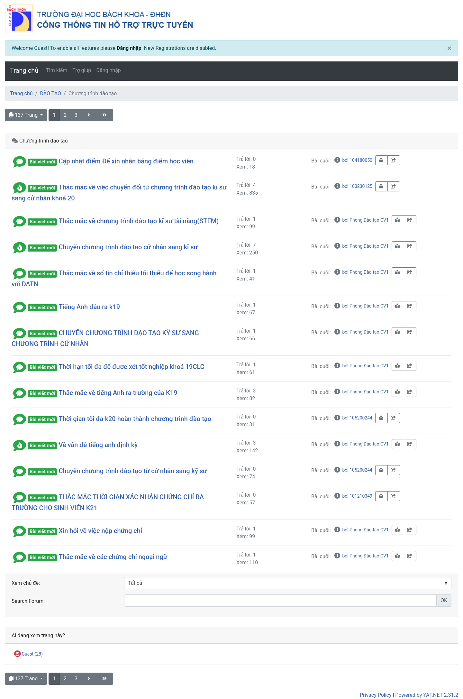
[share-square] (393, 160)
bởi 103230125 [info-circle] (353, 186)
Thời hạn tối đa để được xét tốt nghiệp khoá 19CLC (131, 367)
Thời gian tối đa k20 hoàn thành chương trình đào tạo (135, 419)
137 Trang (24, 115)
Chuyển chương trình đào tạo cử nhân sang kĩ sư (128, 247)
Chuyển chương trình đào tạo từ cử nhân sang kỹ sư (133, 471)
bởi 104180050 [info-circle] (353, 160)
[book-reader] (381, 160)
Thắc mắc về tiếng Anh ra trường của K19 (118, 393)
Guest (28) (28, 654)
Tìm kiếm (56, 70)
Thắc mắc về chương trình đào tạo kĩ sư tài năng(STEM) (139, 221)
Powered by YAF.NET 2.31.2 (426, 695)
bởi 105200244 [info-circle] (353, 417)
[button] (20, 161)
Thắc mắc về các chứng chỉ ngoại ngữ (113, 557)
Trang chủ (24, 70)
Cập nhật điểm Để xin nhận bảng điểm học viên (126, 161)
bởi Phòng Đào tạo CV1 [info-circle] (361, 220)
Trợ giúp (81, 70)
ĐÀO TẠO (50, 93)
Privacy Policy (376, 695)
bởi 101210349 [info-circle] (353, 496)
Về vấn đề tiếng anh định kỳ (98, 445)
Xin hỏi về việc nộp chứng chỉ (100, 531)
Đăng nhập (129, 48)
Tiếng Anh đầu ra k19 (89, 307)
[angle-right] (89, 115)
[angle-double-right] (105, 115)
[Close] (449, 48)
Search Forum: (28, 601)
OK (443, 600)
